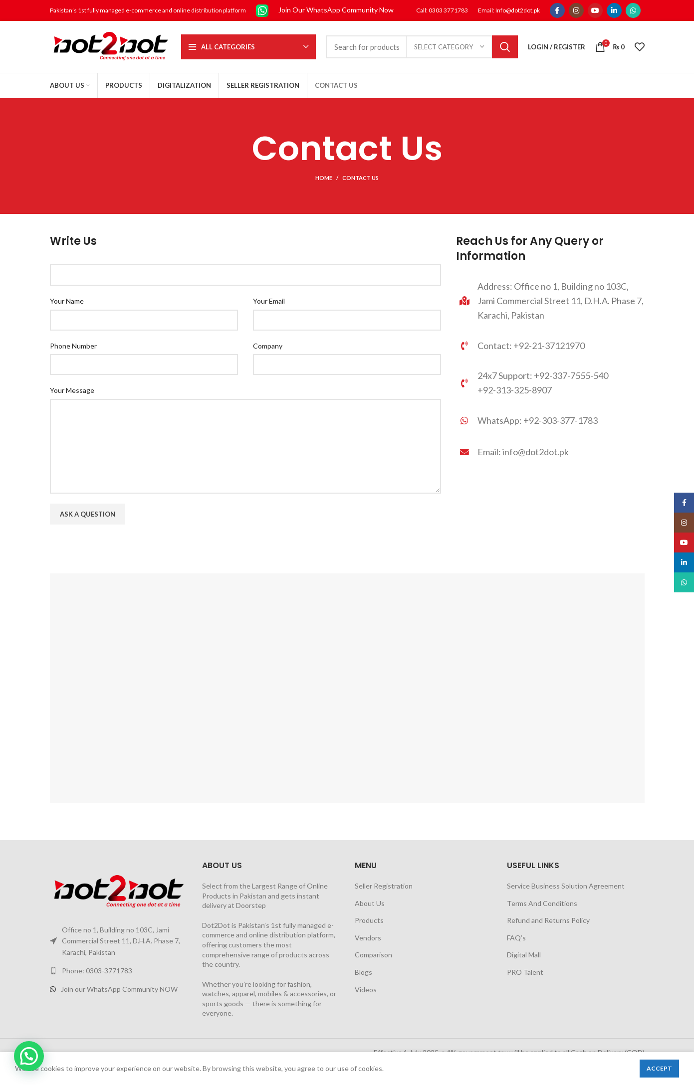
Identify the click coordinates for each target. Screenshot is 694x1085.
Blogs (363, 972)
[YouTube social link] (595, 10)
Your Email (269, 301)
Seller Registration (384, 886)
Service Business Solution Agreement (566, 886)
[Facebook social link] (557, 10)
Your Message (72, 390)
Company (267, 346)
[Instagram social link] (576, 10)
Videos (366, 989)
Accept (659, 1068)
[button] (29, 1056)
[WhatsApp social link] (633, 10)
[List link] (550, 420)
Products (369, 920)
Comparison (373, 954)
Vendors (368, 937)
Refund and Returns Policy (548, 920)
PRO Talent (525, 972)
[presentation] (126, 554)
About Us (370, 903)
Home (323, 178)
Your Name (67, 301)
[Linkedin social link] (614, 10)
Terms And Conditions (542, 903)
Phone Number (73, 346)
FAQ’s (516, 937)
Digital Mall (524, 954)
